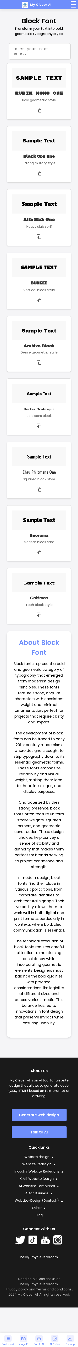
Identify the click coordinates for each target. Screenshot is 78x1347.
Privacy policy (16, 1291)
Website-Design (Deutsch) (37, 1202)
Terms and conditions (53, 1291)
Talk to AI (39, 1134)
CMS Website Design (37, 1180)
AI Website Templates (37, 1188)
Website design (36, 1159)
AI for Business (36, 1195)
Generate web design (39, 1117)
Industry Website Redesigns (36, 1173)
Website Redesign (36, 1166)
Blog (39, 1217)
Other (37, 1209)
